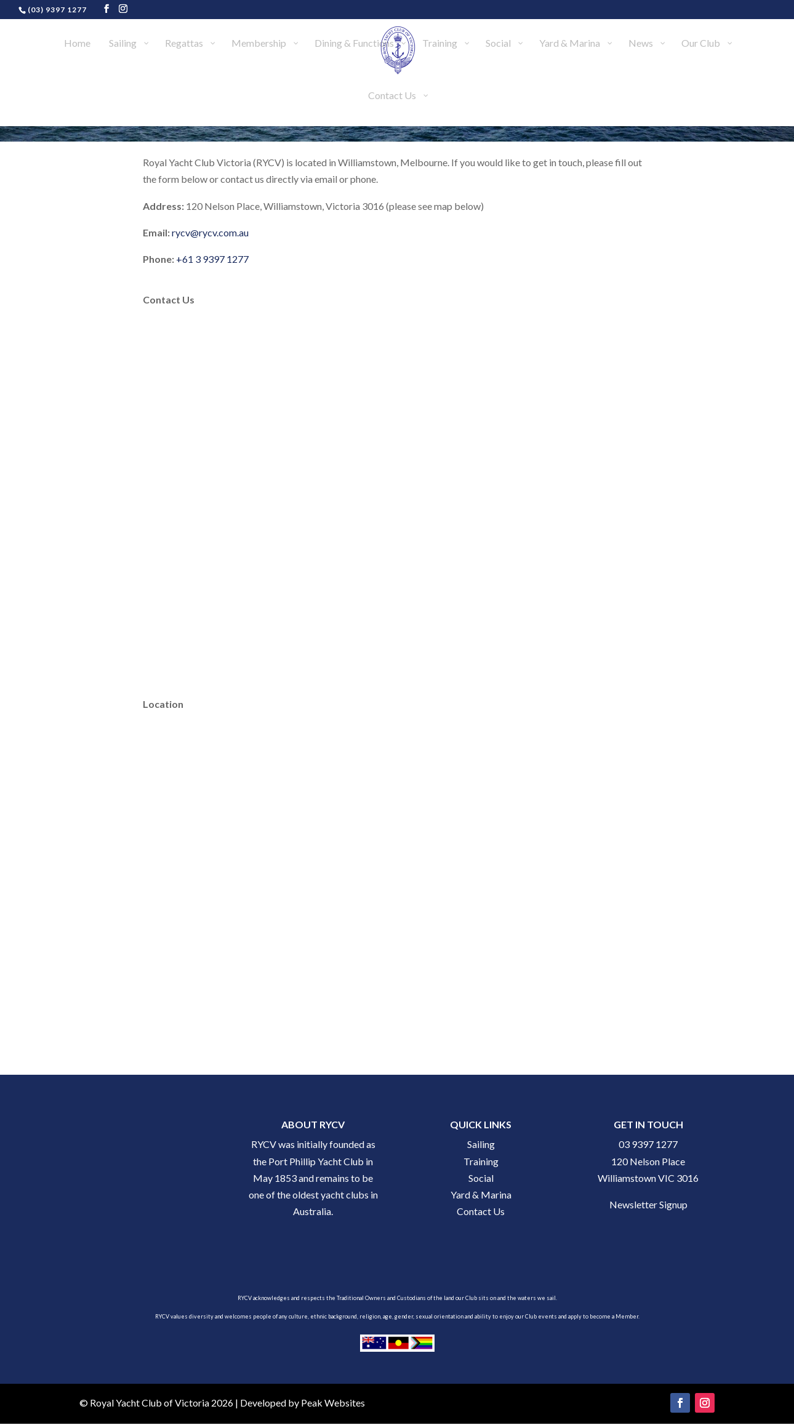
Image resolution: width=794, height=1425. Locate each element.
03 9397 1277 (648, 1144)
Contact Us (481, 1211)
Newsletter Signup (648, 1204)
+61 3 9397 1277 (212, 259)
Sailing (481, 1144)
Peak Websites (333, 1402)
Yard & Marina (481, 1194)
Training (481, 1161)
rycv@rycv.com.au (210, 232)
